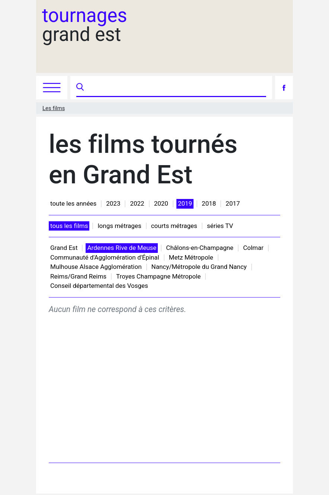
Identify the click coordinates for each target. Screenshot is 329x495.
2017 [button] (233, 203)
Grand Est (63, 247)
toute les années (73, 203)
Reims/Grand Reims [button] (78, 276)
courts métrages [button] (174, 225)
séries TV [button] (220, 225)
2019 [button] (185, 203)
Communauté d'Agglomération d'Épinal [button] (104, 257)
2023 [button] (113, 203)
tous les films (69, 225)
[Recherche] (176, 87)
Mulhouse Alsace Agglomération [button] (96, 266)
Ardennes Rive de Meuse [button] (121, 247)
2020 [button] (161, 203)
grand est (84, 25)
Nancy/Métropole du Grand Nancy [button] (199, 266)
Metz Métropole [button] (191, 257)
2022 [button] (137, 203)
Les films (53, 108)
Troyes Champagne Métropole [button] (158, 276)
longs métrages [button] (119, 225)
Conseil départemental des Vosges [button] (99, 285)
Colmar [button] (253, 247)
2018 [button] (209, 203)
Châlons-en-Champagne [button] (199, 247)
